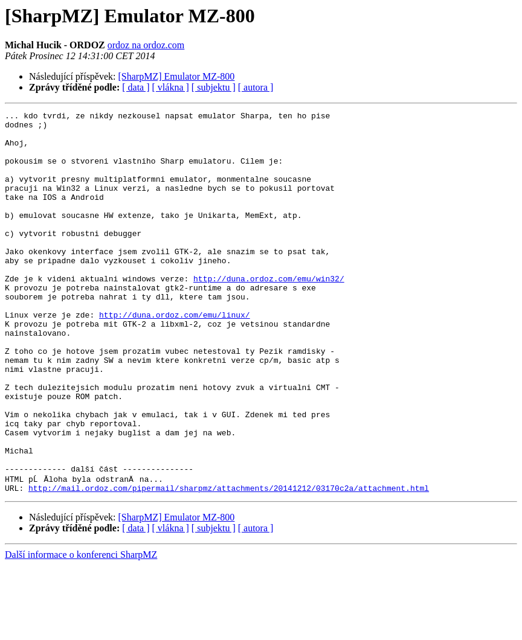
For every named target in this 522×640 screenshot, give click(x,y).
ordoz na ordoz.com (146, 45)
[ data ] (135, 87)
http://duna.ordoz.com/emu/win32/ (268, 312)
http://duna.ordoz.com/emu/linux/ (174, 356)
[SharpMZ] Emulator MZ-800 (176, 76)
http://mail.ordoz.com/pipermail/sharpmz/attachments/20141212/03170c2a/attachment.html (228, 562)
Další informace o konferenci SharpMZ (81, 629)
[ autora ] (256, 87)
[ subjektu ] (214, 87)
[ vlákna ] (170, 87)
